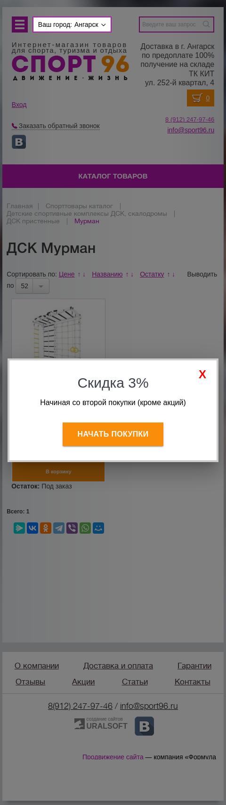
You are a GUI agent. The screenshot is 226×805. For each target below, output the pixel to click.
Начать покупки (113, 434)
